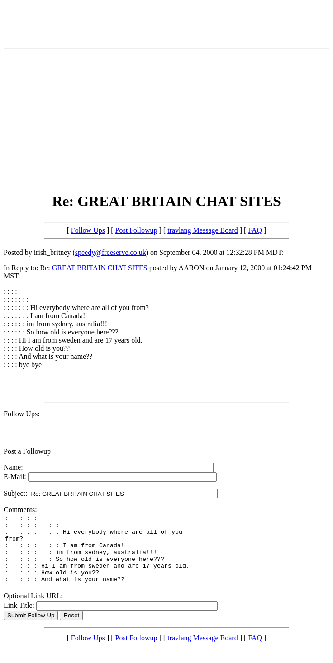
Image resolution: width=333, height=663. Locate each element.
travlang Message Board (202, 230)
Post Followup (136, 230)
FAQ (255, 230)
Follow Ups (88, 230)
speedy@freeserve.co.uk (110, 252)
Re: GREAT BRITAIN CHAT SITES (93, 268)
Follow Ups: (22, 414)
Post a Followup (27, 451)
